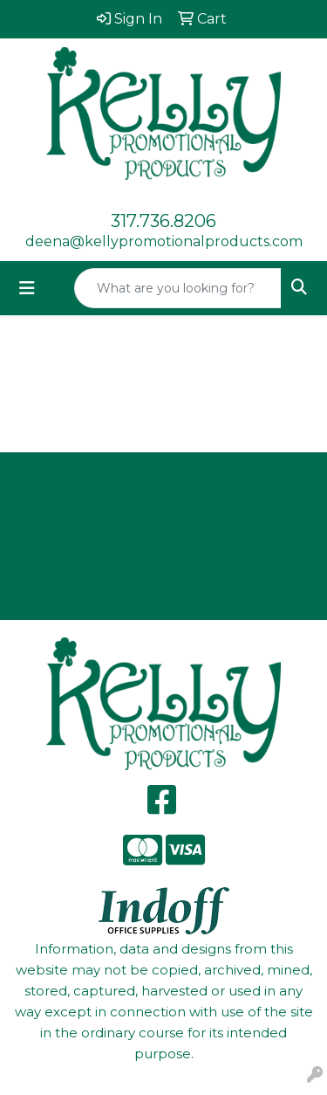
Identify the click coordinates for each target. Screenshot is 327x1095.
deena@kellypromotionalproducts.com (164, 241)
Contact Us (164, 555)
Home (163, 478)
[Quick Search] (178, 288)
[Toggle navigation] (27, 288)
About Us (163, 516)
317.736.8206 (163, 220)
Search (164, 593)
